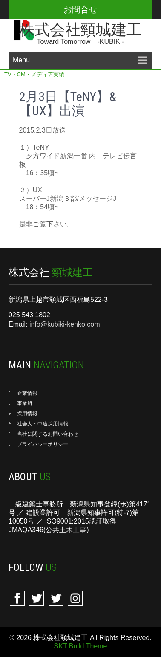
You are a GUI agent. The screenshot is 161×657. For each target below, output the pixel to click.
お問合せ (80, 9)
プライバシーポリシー (42, 444)
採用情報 (27, 414)
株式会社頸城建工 (80, 30)
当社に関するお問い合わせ (47, 434)
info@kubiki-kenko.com (64, 324)
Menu (21, 60)
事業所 (24, 403)
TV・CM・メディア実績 (34, 74)
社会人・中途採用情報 (42, 424)
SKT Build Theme (80, 646)
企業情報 (27, 393)
